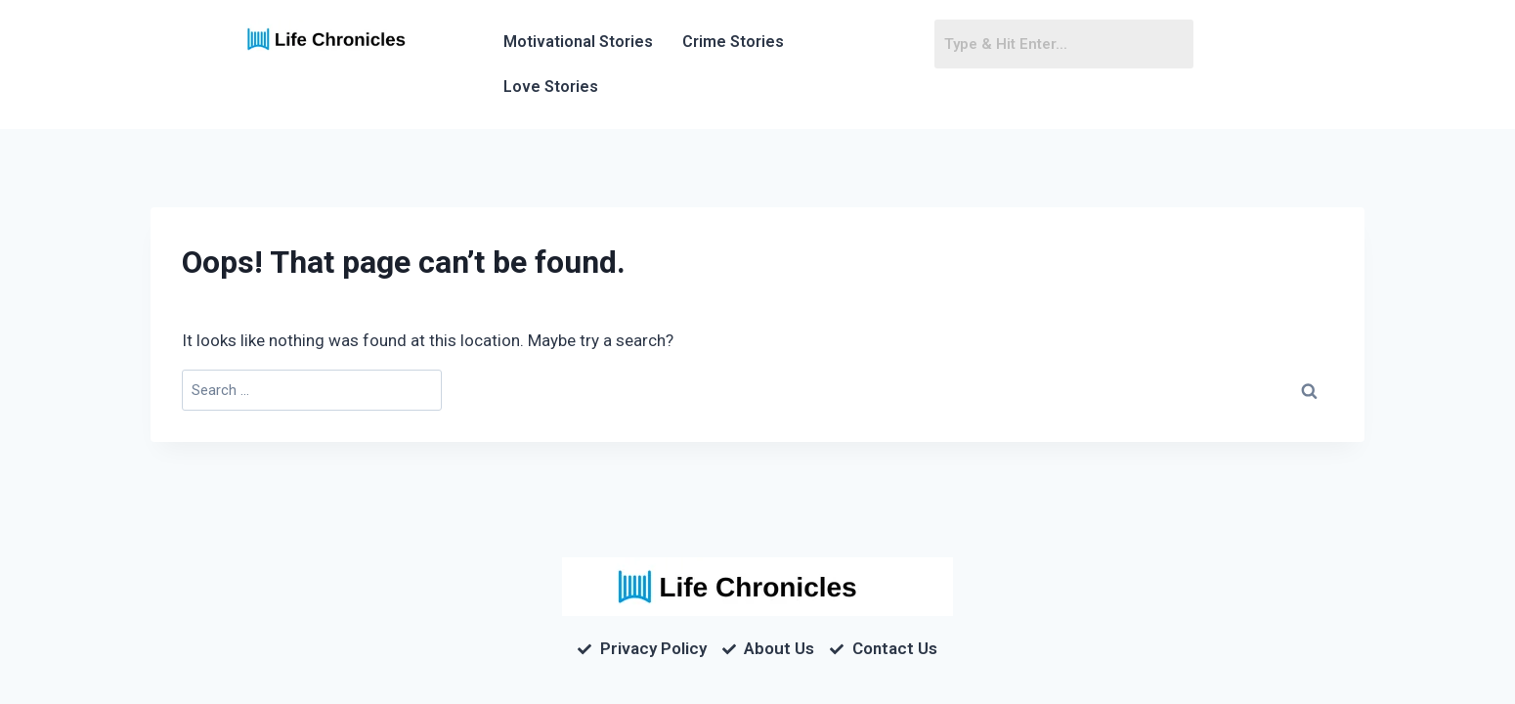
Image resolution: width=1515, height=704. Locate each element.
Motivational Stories (578, 41)
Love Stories (550, 86)
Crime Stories (733, 41)
